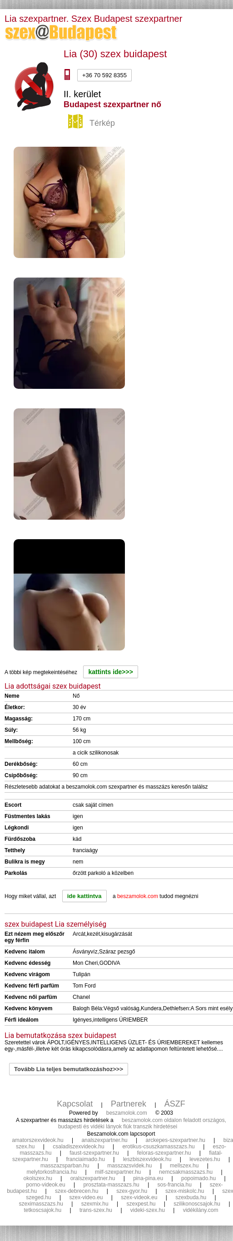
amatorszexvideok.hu (37, 1140)
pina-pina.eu (148, 1178)
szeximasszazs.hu (41, 1204)
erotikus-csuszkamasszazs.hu (158, 1146)
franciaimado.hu (85, 1159)
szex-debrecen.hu (76, 1191)
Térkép (92, 123)
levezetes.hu (204, 1159)
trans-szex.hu (95, 1210)
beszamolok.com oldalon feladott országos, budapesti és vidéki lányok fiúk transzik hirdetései (142, 1123)
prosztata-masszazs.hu (111, 1184)
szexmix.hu (95, 1204)
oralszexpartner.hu (92, 1178)
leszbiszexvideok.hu (147, 1159)
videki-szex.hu (147, 1210)
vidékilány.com (200, 1210)
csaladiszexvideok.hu (78, 1146)
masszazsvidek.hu (129, 1165)
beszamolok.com (126, 1113)
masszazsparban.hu (64, 1165)
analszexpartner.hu (104, 1140)
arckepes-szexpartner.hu (175, 1140)
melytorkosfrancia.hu (51, 1172)
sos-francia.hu (175, 1184)
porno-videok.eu (45, 1184)
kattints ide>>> (110, 671)
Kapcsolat (75, 1103)
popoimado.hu (198, 1178)
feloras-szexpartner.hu (164, 1153)
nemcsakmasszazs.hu (186, 1172)
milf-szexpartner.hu (118, 1172)
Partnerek (128, 1103)
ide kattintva (84, 896)
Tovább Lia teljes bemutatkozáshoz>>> (68, 1069)
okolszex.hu (37, 1178)
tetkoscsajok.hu (43, 1210)
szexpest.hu (140, 1204)
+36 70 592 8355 (104, 75)
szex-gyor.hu (131, 1191)
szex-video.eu (86, 1197)
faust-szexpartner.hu (94, 1153)
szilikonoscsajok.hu (197, 1204)
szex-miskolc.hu (184, 1191)
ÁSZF (174, 1103)
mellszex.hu (184, 1165)
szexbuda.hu (190, 1197)
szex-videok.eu (139, 1197)
